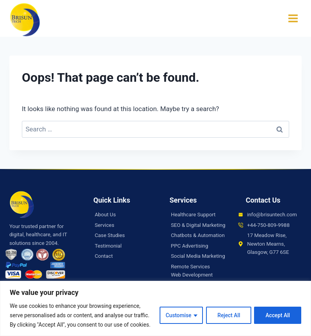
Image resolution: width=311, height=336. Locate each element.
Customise (177, 315)
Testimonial (108, 246)
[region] (155, 308)
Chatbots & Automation (198, 244)
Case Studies (110, 235)
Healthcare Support (193, 214)
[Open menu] (293, 18)
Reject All (227, 315)
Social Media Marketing (198, 265)
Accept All (277, 315)
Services (104, 225)
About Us (105, 214)
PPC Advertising (189, 254)
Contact (104, 256)
